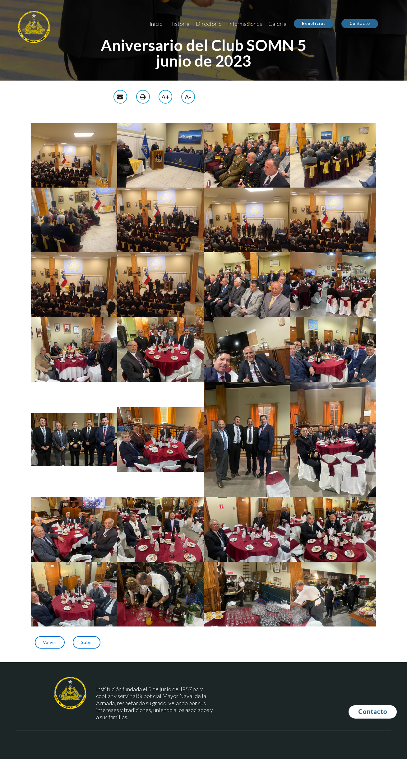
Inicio (156, 23)
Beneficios (314, 23)
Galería (277, 23)
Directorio (209, 23)
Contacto (359, 23)
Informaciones (245, 23)
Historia (179, 23)
